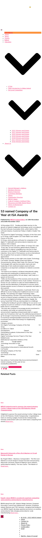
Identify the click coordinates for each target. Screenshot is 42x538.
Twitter (22, 533)
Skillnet (6, 40)
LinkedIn (22, 535)
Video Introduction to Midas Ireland (19, 88)
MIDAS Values (13, 199)
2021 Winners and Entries (20, 132)
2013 (10, 367)
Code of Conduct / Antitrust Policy (19, 201)
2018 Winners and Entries (20, 138)
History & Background (15, 205)
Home (6, 34)
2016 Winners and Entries (20, 142)
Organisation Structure (15, 197)
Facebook (22, 531)
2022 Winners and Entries (20, 130)
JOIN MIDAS (8, 33)
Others (10, 195)
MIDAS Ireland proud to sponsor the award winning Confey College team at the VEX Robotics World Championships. (19, 408)
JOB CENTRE (33, 3)
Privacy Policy (25, 525)
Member (15, 367)
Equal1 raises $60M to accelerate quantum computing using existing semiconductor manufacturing (20, 499)
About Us (24, 523)
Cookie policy (25, 527)
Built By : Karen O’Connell (29, 536)
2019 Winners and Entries (20, 136)
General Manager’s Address (17, 188)
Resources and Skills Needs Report (19, 203)
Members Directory (14, 190)
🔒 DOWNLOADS (35, 7)
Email (22, 529)
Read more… (9, 421)
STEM (10, 86)
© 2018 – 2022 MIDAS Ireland (31, 517)
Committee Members (15, 194)
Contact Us (12, 206)
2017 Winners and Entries (20, 140)
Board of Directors (14, 192)
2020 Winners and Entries (20, 134)
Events (6, 38)
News (6, 36)
